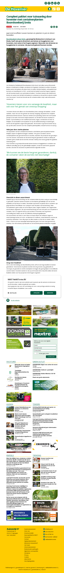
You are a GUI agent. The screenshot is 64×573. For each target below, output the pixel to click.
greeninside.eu (36, 569)
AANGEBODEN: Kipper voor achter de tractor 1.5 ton (45, 365)
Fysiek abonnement (30, 529)
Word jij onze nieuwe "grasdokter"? (20, 378)
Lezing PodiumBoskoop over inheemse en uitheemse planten (23, 408)
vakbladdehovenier (50, 539)
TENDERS (36, 404)
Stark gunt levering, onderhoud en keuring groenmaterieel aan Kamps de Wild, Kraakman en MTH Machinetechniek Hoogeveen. (45, 421)
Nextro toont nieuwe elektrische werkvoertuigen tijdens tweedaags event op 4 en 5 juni (23, 416)
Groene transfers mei (47, 458)
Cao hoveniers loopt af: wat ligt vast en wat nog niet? (49, 471)
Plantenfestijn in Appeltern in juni (23, 437)
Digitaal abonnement (30, 541)
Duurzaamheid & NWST (31, 535)
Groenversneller (29, 533)
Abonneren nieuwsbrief (31, 543)
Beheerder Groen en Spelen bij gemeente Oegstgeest (22, 365)
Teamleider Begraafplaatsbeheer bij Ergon (22, 372)
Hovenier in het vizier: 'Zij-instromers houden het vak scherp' (48, 484)
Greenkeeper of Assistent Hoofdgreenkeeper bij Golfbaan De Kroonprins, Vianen (22, 385)
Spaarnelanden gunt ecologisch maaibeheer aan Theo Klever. (45, 414)
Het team (27, 545)
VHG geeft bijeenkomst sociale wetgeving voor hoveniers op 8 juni (21, 424)
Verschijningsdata (29, 561)
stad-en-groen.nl (30, 567)
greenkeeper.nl (20, 567)
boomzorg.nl (40, 567)
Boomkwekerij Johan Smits (16, 39)
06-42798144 (49, 534)
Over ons (27, 531)
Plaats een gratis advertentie (41, 377)
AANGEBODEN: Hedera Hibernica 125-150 (44, 373)
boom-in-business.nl (24, 569)
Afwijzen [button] (37, 293)
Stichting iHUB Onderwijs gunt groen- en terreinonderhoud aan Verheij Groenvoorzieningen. (44, 408)
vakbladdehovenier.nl (51, 567)
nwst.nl (43, 569)
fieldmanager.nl (10, 567)
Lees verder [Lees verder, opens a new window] (28, 288)
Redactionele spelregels (31, 549)
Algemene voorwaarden (31, 551)
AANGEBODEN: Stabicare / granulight (43, 370)
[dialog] (32, 286)
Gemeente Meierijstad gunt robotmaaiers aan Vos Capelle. (44, 428)
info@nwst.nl (49, 529)
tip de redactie (15, 300)
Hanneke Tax (10, 29)
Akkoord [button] (50, 293)
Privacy (26, 555)
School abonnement (30, 547)
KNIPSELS (10, 455)
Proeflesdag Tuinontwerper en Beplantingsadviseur (22, 431)
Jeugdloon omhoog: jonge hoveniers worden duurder (48, 477)
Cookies (26, 557)
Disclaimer (27, 553)
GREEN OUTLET (39, 362)
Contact (26, 539)
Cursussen (27, 537)
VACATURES (11, 362)
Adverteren (27, 559)
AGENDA (9, 404)
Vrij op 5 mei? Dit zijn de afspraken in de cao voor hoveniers (48, 465)
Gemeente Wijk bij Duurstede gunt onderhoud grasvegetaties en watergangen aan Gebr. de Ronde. (42, 434)
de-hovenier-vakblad (51, 537)
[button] (12, 293)
